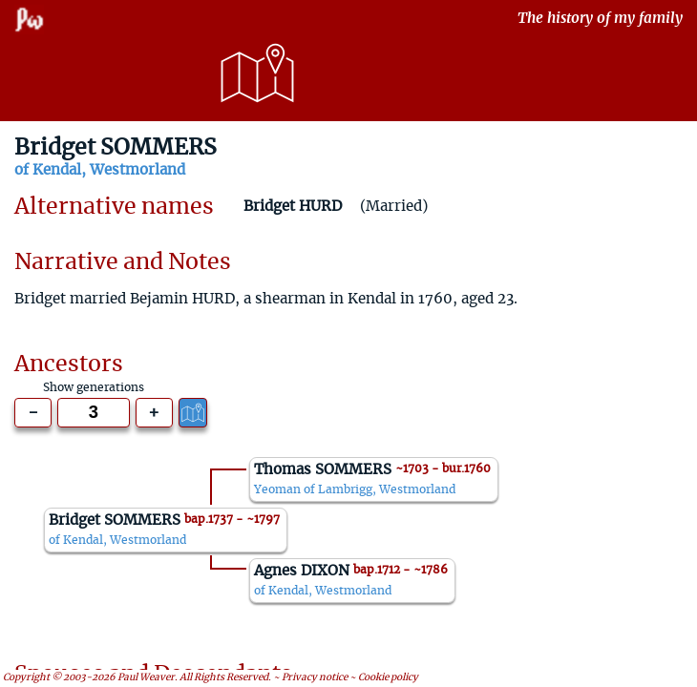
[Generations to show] (94, 412)
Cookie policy (388, 677)
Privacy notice (315, 677)
